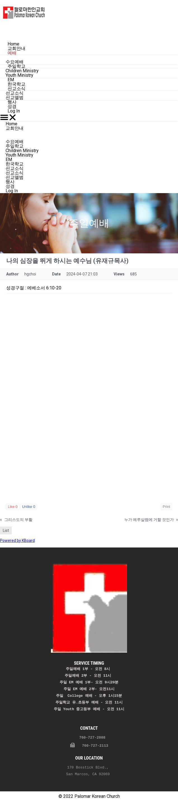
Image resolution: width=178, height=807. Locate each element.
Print (166, 507)
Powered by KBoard (17, 540)
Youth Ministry (19, 155)
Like (13, 507)
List (6, 530)
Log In (14, 111)
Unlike (28, 507)
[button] (89, 117)
